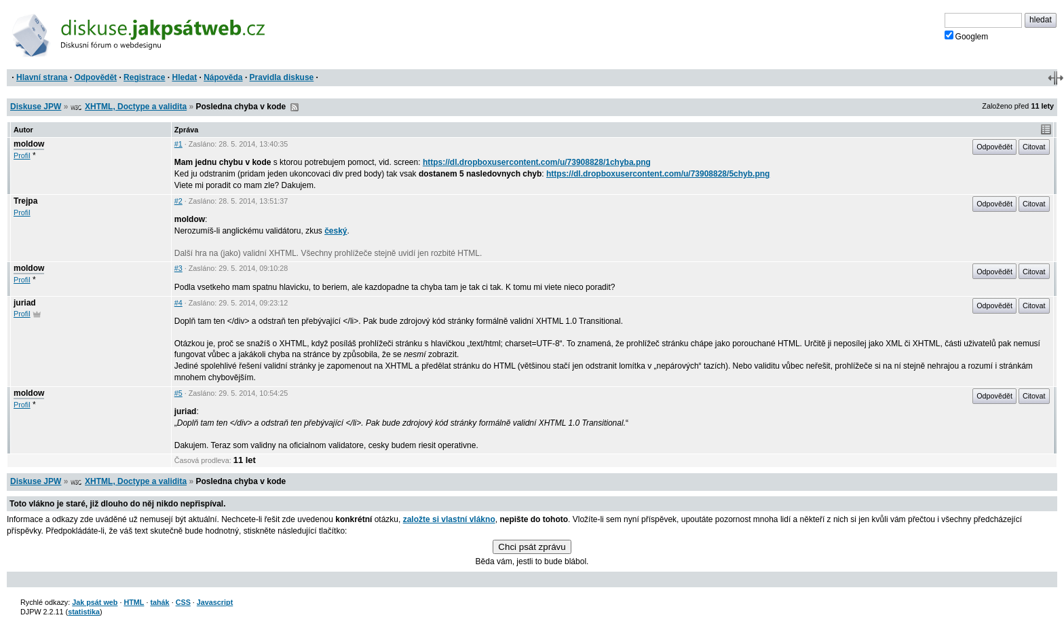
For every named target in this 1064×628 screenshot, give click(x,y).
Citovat (1034, 147)
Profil (22, 155)
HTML (134, 602)
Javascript (215, 602)
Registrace (144, 77)
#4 (178, 303)
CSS (183, 602)
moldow (29, 144)
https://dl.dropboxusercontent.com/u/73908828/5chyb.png (658, 174)
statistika (84, 612)
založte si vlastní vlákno (449, 519)
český (335, 231)
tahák (159, 602)
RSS (294, 107)
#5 (178, 393)
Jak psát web (94, 602)
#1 (178, 144)
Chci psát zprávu (531, 547)
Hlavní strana (41, 77)
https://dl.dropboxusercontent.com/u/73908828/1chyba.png (537, 162)
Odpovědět (95, 77)
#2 (178, 201)
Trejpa (25, 201)
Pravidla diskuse (282, 77)
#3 (178, 268)
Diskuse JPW (35, 106)
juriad (25, 303)
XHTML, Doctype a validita (136, 106)
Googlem (967, 36)
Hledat (184, 77)
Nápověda (223, 77)
